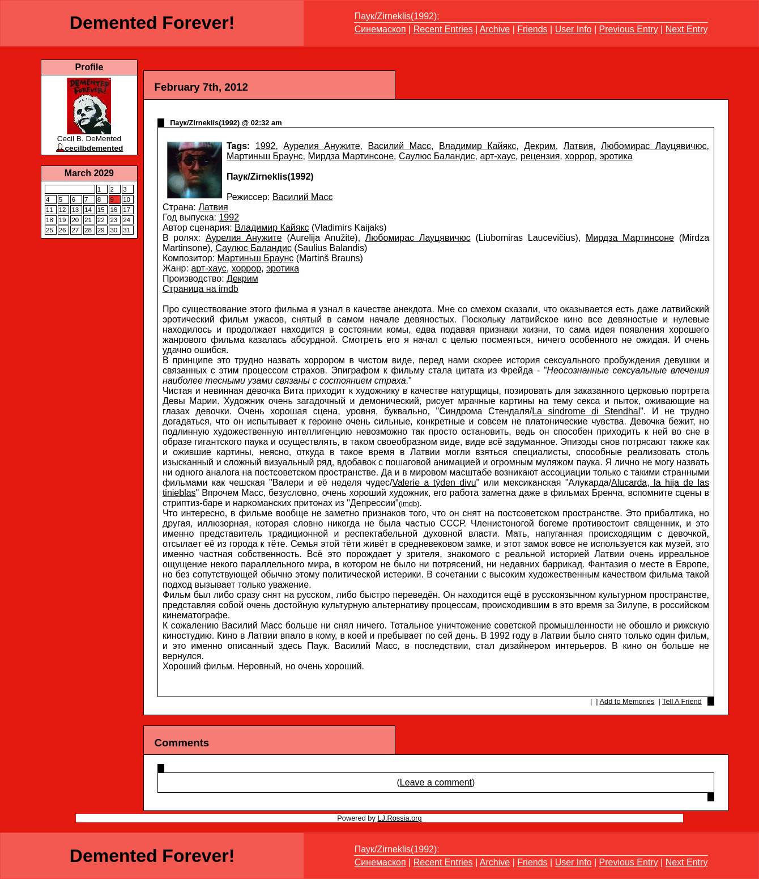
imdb (409, 503)
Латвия (578, 146)
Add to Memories (627, 701)
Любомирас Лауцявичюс (654, 146)
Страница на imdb (200, 289)
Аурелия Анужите (321, 146)
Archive (495, 29)
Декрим (540, 146)
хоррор (579, 156)
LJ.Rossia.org (399, 818)
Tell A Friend (682, 701)
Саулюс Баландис (437, 156)
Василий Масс (399, 146)
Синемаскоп (380, 29)
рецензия (540, 156)
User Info (573, 29)
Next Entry (687, 29)
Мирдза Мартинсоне (351, 156)
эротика (615, 156)
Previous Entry (628, 29)
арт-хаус (497, 156)
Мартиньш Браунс (265, 156)
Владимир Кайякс (477, 146)
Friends (532, 29)
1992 (265, 146)
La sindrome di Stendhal (586, 411)
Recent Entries (443, 29)
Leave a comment (436, 782)
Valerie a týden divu (434, 482)
